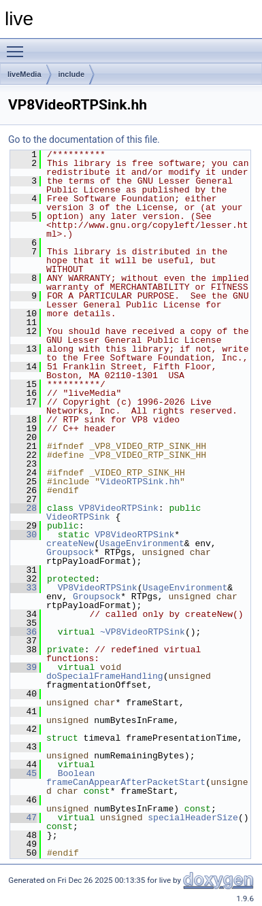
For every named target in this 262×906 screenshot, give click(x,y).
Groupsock (70, 552)
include (72, 74)
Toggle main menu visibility (18, 45)
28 (23, 508)
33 (23, 588)
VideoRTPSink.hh (140, 481)
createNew (70, 543)
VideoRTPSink (78, 517)
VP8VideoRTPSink (119, 508)
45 (23, 773)
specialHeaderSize (193, 817)
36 (23, 632)
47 (23, 817)
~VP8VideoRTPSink (142, 632)
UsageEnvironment (141, 543)
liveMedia (24, 74)
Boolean (76, 773)
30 (23, 534)
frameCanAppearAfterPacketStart (126, 782)
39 (23, 667)
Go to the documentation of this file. (84, 139)
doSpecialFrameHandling (104, 676)
